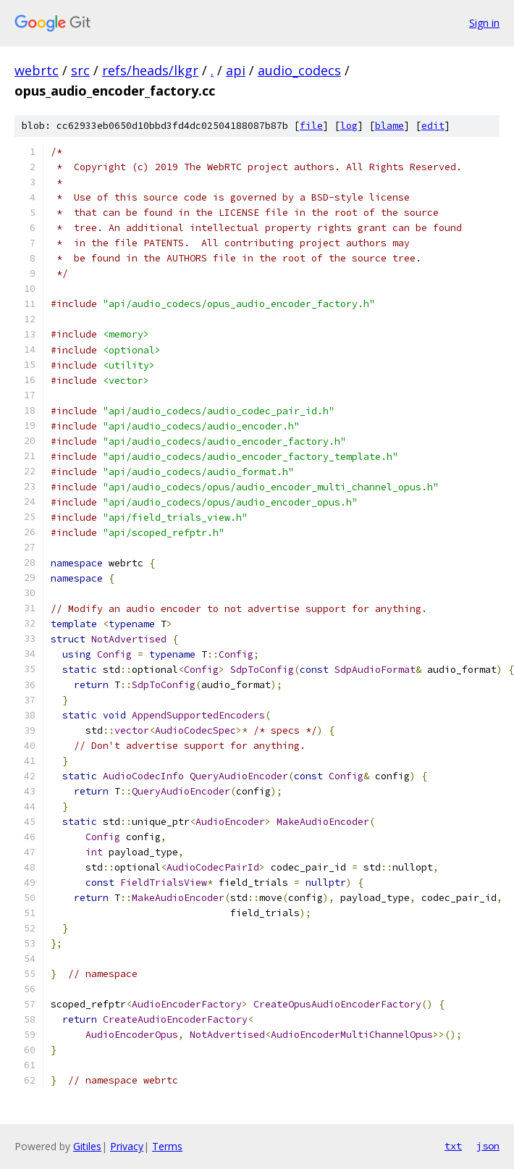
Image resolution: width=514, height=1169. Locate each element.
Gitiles (87, 1146)
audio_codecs (299, 70)
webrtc (36, 70)
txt (453, 1145)
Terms (167, 1146)
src (80, 70)
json (488, 1145)
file (311, 126)
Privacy (126, 1146)
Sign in (484, 23)
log (349, 126)
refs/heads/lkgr (150, 70)
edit (433, 126)
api (235, 70)
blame (389, 126)
